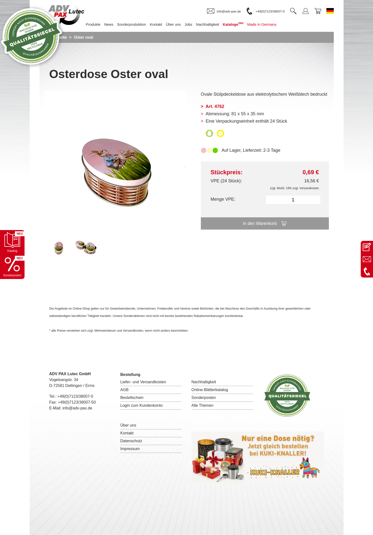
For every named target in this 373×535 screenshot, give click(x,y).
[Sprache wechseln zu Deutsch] (330, 11)
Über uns (128, 425)
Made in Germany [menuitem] (265, 24)
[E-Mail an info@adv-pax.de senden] (367, 259)
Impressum (130, 449)
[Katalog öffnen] (12, 242)
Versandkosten (309, 188)
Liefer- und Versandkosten (143, 382)
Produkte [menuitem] (97, 24)
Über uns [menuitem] (177, 24)
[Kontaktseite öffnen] (367, 247)
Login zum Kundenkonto (141, 405)
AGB (124, 390)
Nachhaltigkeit (204, 382)
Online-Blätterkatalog (210, 390)
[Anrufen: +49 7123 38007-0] (367, 271)
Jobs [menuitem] (192, 24)
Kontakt (127, 433)
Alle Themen (203, 405)
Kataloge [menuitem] (237, 23)
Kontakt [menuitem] (160, 24)
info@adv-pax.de (77, 408)
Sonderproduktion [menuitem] (135, 24)
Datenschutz (131, 441)
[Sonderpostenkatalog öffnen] (12, 267)
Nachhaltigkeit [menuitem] (211, 24)
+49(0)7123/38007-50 (77, 402)
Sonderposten (204, 397)
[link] (224, 11)
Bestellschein (131, 397)
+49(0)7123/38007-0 (75, 396)
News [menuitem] (112, 24)
